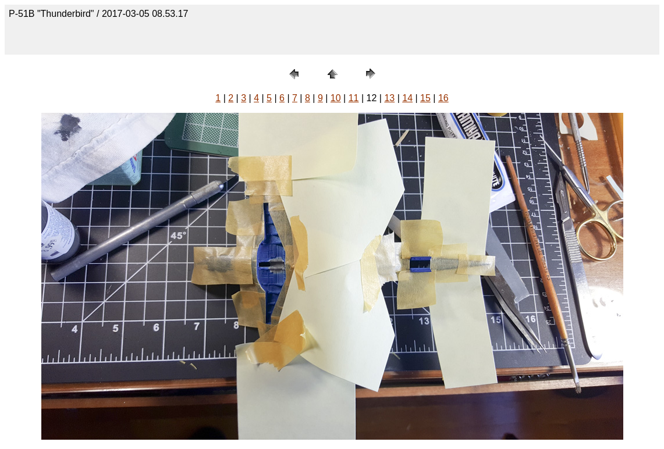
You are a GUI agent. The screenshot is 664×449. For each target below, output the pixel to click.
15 (425, 98)
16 (443, 98)
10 (336, 98)
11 (354, 98)
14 (407, 98)
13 (389, 98)
